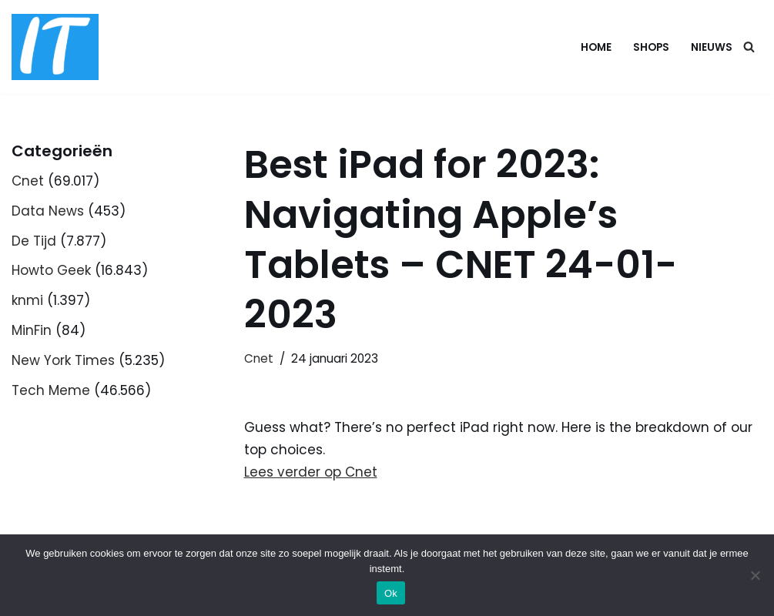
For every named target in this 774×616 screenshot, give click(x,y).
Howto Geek (51, 270)
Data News (48, 211)
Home (596, 47)
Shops (651, 47)
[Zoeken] (749, 46)
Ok (390, 593)
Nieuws (711, 47)
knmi (27, 300)
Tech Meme (51, 390)
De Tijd (34, 241)
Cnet (28, 181)
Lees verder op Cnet (310, 472)
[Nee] (754, 575)
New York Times (63, 360)
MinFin (32, 330)
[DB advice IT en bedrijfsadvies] (55, 47)
